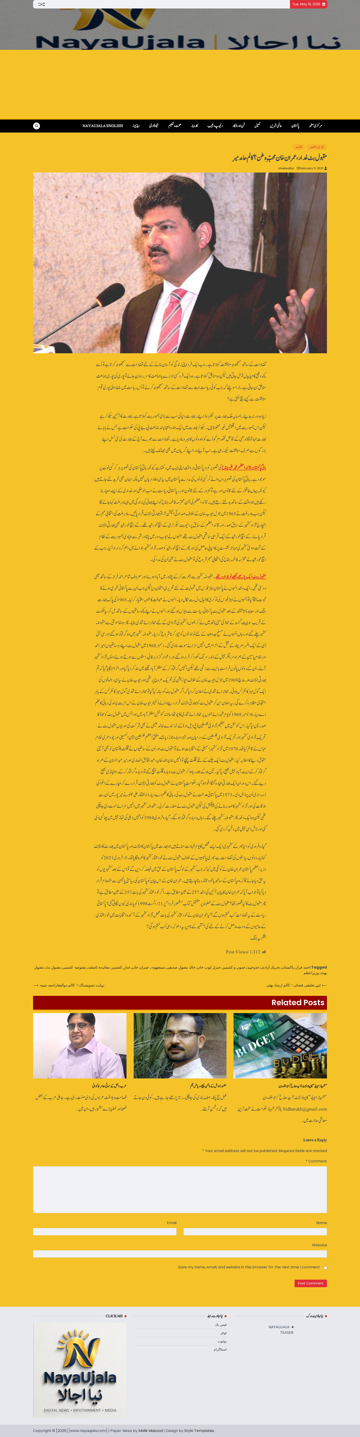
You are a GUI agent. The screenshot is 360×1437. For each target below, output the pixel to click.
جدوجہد (253, 967)
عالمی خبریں (276, 126)
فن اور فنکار (238, 126)
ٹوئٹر (223, 1333)
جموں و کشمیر (233, 967)
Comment (316, 1161)
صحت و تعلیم (174, 126)
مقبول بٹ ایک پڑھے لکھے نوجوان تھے (240, 577)
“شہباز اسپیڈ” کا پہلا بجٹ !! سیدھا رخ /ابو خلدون (302, 1086)
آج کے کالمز (317, 147)
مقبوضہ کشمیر (74, 967)
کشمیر (117, 967)
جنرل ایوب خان (209, 967)
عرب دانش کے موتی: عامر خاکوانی (109, 1086)
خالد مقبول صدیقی (181, 967)
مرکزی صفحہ (315, 126)
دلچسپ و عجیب (215, 126)
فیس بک (221, 1324)
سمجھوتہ (158, 967)
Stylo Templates (199, 1430)
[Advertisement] (180, 84)
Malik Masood (150, 1430)
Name (321, 1222)
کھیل (257, 126)
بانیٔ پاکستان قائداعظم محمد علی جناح (244, 468)
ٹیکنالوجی (154, 126)
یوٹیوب (222, 1341)
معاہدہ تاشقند (99, 967)
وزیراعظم (311, 972)
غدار (127, 967)
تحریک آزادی (270, 967)
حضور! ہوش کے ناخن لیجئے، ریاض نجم (208, 1086)
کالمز (298, 147)
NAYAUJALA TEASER (281, 1329)
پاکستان (295, 126)
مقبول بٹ (53, 967)
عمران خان (140, 967)
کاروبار (194, 126)
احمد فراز (303, 967)
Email (172, 1222)
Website (319, 1245)
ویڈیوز (135, 126)
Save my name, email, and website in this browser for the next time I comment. (248, 1267)
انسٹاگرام (220, 1349)
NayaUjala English (103, 126)
